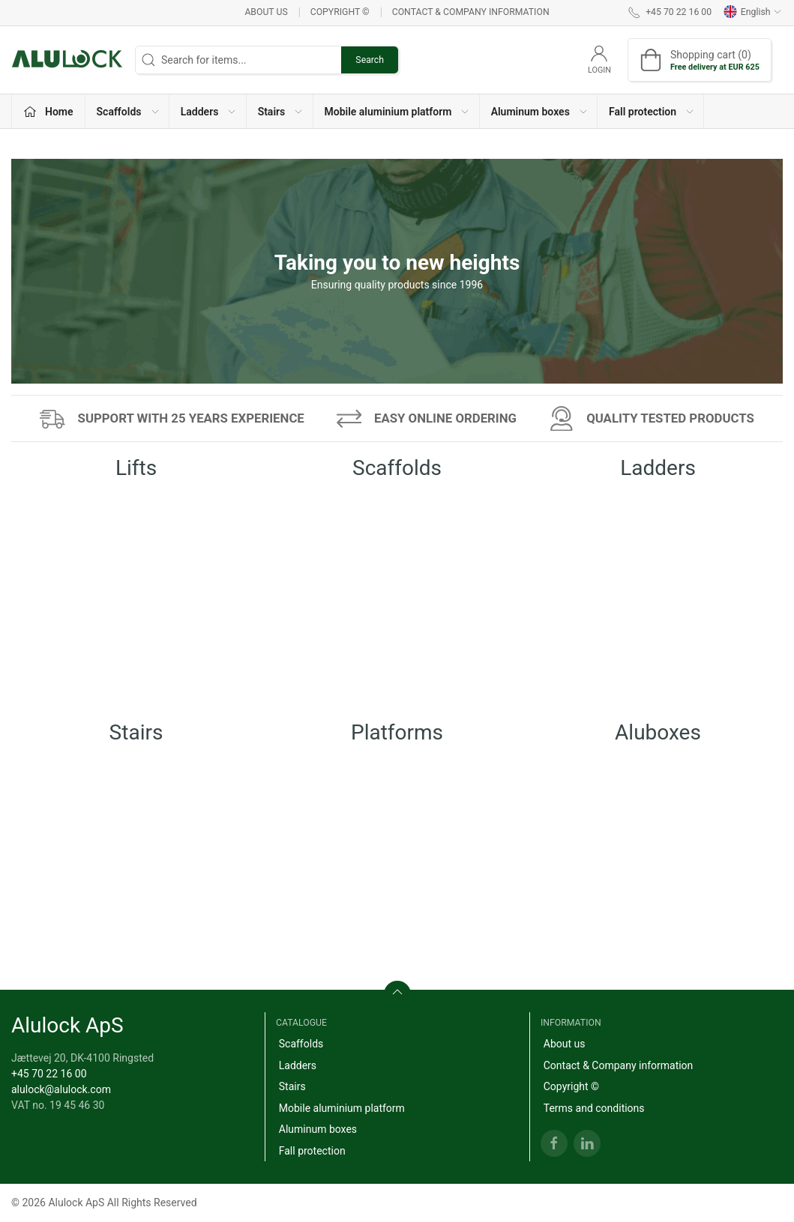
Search (369, 60)
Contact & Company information (471, 12)
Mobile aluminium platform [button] (398, 112)
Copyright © (340, 12)
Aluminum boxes (318, 1129)
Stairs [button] (281, 112)
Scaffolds (301, 1044)
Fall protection (312, 1151)
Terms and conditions (594, 1108)
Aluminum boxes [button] (540, 112)
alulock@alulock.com (61, 1089)
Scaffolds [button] (128, 112)
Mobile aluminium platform (342, 1108)
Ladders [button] (209, 112)
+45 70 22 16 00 (49, 1074)
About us (265, 12)
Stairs (292, 1086)
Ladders (297, 1065)
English (753, 12)
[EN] (67, 60)
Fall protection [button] (652, 112)
